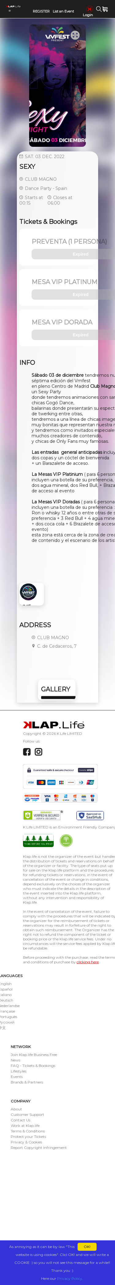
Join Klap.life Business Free (34, 1054)
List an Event (63, 11)
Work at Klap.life (25, 1125)
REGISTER (41, 11)
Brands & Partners (27, 1082)
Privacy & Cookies (26, 1142)
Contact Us (20, 1120)
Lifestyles (18, 1071)
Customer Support (27, 1114)
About (16, 1109)
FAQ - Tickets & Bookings (33, 1065)
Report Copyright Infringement (39, 1147)
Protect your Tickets (28, 1136)
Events (17, 1076)
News (15, 1060)
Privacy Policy (69, 1278)
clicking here (88, 962)
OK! (87, 1246)
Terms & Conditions (28, 1131)
